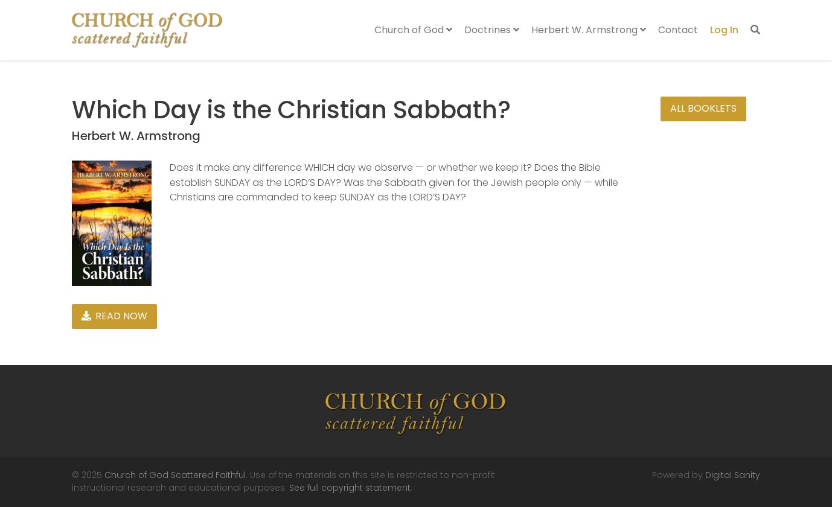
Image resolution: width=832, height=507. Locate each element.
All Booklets (703, 108)
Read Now (114, 316)
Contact (678, 30)
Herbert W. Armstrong (588, 30)
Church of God (413, 30)
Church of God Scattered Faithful (175, 475)
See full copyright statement (350, 488)
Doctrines (491, 30)
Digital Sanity (732, 475)
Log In (724, 30)
